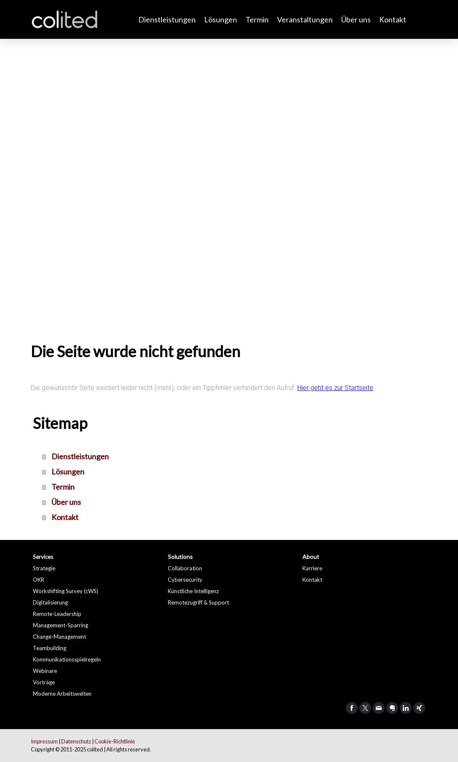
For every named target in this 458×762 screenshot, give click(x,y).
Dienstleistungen (167, 19)
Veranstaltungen (305, 19)
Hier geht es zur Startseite (335, 388)
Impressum (44, 741)
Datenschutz (76, 741)
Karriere (312, 568)
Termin (257, 19)
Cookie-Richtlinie (114, 741)
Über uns (356, 19)
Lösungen (220, 19)
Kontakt (392, 19)
